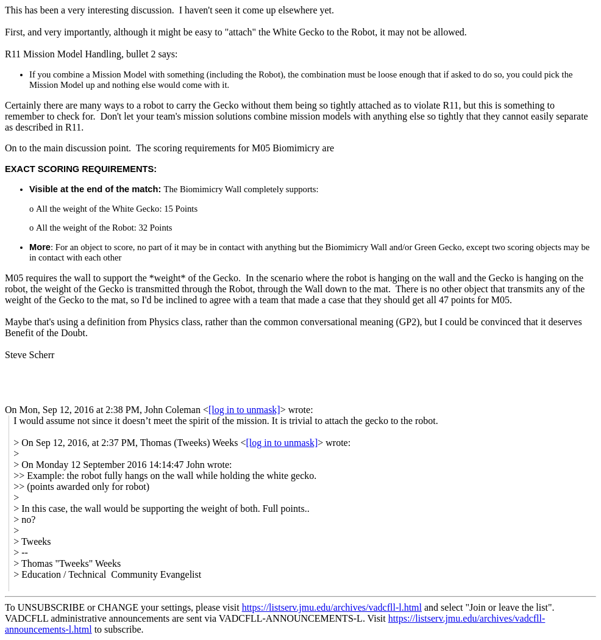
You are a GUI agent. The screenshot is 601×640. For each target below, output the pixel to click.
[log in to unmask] (244, 409)
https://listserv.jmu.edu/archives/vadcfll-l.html (332, 607)
